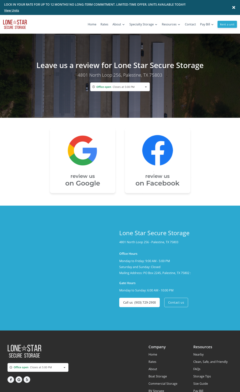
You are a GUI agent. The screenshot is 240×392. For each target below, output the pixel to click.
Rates (152, 362)
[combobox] (120, 86)
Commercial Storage (162, 384)
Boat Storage (157, 376)
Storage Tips (202, 376)
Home (152, 354)
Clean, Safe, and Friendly (210, 362)
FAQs (196, 369)
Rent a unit (227, 24)
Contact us (176, 302)
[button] (11, 379)
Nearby (198, 354)
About (152, 369)
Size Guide (200, 384)
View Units (11, 10)
